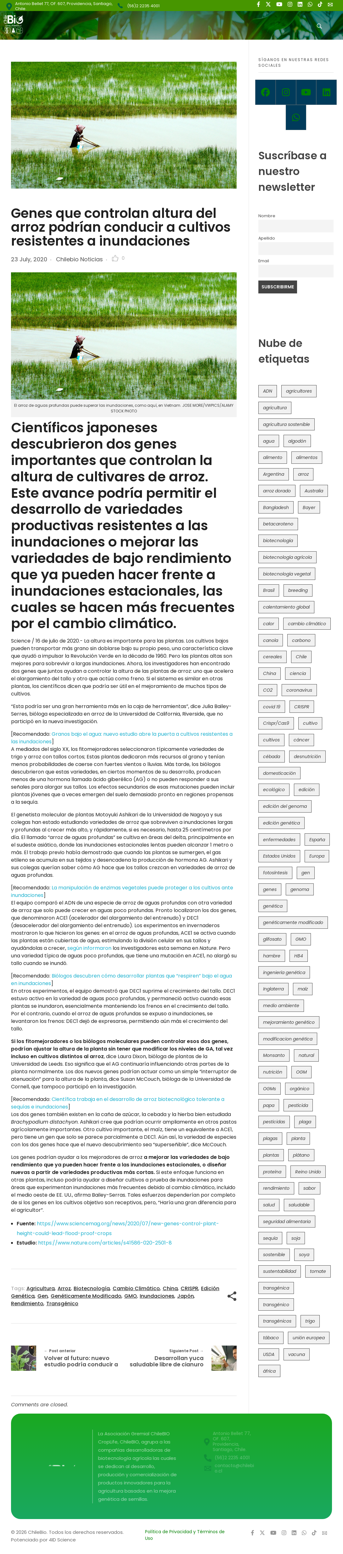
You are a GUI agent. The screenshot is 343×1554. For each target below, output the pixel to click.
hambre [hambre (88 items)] (271, 956)
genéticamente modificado (86, 1296)
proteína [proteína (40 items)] (272, 1172)
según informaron (89, 948)
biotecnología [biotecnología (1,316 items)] (278, 540)
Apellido (266, 238)
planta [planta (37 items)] (298, 1138)
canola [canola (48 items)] (270, 640)
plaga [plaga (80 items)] (305, 1122)
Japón (185, 1296)
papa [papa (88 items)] (268, 1105)
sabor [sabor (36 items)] (309, 1188)
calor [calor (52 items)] (268, 624)
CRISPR (189, 1288)
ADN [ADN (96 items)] (267, 391)
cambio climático (136, 1288)
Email (263, 261)
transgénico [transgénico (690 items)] (276, 1305)
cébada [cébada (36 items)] (271, 756)
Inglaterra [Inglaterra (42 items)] (273, 989)
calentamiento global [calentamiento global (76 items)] (286, 607)
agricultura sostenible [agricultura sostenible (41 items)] (286, 424)
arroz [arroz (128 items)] (303, 474)
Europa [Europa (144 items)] (316, 856)
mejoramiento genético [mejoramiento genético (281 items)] (289, 1022)
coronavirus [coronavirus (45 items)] (299, 690)
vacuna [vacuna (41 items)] (296, 1354)
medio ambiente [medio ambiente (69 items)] (281, 1005)
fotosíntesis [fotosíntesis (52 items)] (275, 873)
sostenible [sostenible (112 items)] (274, 1254)
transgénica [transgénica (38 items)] (276, 1288)
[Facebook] (265, 92)
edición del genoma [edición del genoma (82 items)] (285, 806)
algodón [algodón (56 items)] (297, 441)
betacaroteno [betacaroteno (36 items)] (278, 524)
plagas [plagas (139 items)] (270, 1138)
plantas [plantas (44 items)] (271, 1155)
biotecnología (92, 1288)
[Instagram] (286, 92)
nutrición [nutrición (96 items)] (272, 1072)
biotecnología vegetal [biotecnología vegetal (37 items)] (287, 574)
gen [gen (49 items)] (305, 873)
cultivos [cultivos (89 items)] (271, 740)
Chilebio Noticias (79, 259)
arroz (64, 1288)
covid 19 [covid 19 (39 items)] (271, 707)
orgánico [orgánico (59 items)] (299, 1089)
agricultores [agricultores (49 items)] (299, 391)
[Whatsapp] (296, 117)
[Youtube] (306, 92)
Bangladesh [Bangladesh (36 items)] (276, 507)
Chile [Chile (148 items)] (301, 657)
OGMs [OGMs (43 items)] (269, 1089)
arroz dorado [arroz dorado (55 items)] (277, 491)
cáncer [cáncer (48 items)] (301, 740)
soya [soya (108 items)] (304, 1254)
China (170, 1288)
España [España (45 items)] (317, 840)
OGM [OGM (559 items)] (301, 1072)
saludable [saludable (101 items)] (299, 1205)
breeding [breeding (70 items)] (298, 590)
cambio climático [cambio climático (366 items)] (307, 624)
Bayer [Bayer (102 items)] (309, 507)
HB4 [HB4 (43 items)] (298, 956)
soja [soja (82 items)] (295, 1238)
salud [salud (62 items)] (269, 1205)
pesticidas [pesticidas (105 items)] (274, 1122)
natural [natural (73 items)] (306, 1055)
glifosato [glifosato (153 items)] (272, 939)
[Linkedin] (326, 92)
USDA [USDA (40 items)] (268, 1354)
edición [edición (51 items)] (307, 789)
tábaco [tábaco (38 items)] (271, 1338)
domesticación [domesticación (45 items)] (279, 773)
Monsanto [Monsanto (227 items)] (274, 1055)
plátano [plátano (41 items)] (301, 1155)
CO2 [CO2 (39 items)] (268, 690)
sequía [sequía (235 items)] (270, 1238)
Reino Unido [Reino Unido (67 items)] (308, 1172)
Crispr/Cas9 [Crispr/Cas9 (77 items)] (276, 723)
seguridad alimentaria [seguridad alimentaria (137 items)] (287, 1221)
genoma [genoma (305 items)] (299, 889)
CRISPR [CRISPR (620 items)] (301, 707)
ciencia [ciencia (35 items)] (298, 673)
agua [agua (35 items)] (268, 441)
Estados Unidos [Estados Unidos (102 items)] (279, 856)
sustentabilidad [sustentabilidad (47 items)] (279, 1271)
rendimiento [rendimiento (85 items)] (276, 1188)
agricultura (40, 1288)
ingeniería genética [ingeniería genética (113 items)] (284, 972)
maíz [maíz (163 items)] (303, 989)
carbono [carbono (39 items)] (301, 640)
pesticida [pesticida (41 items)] (298, 1105)
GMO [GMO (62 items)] (300, 939)
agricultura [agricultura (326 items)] (275, 408)
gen (42, 1296)
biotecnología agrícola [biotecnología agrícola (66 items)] (287, 557)
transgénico (62, 1303)
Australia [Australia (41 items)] (314, 491)
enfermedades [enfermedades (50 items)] (279, 840)
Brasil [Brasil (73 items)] (268, 590)
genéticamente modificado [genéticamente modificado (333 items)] (293, 922)
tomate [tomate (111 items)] (318, 1271)
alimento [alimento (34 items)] (272, 457)
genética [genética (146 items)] (273, 906)
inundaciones (157, 1296)
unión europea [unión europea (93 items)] (309, 1338)
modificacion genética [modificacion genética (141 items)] (287, 1039)
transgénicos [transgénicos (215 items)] (277, 1321)
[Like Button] (115, 258)
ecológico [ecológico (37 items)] (274, 789)
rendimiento (27, 1303)
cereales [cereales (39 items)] (272, 657)
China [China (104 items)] (269, 673)
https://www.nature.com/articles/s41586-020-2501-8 (105, 1242)
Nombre (266, 215)
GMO (130, 1296)
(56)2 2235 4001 (143, 6)
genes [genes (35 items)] (270, 889)
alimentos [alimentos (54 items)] (307, 457)
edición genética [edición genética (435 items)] (281, 823)
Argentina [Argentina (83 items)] (273, 474)
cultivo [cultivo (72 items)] (310, 723)
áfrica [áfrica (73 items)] (269, 1371)
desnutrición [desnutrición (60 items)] (307, 756)
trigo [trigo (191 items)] (310, 1321)
